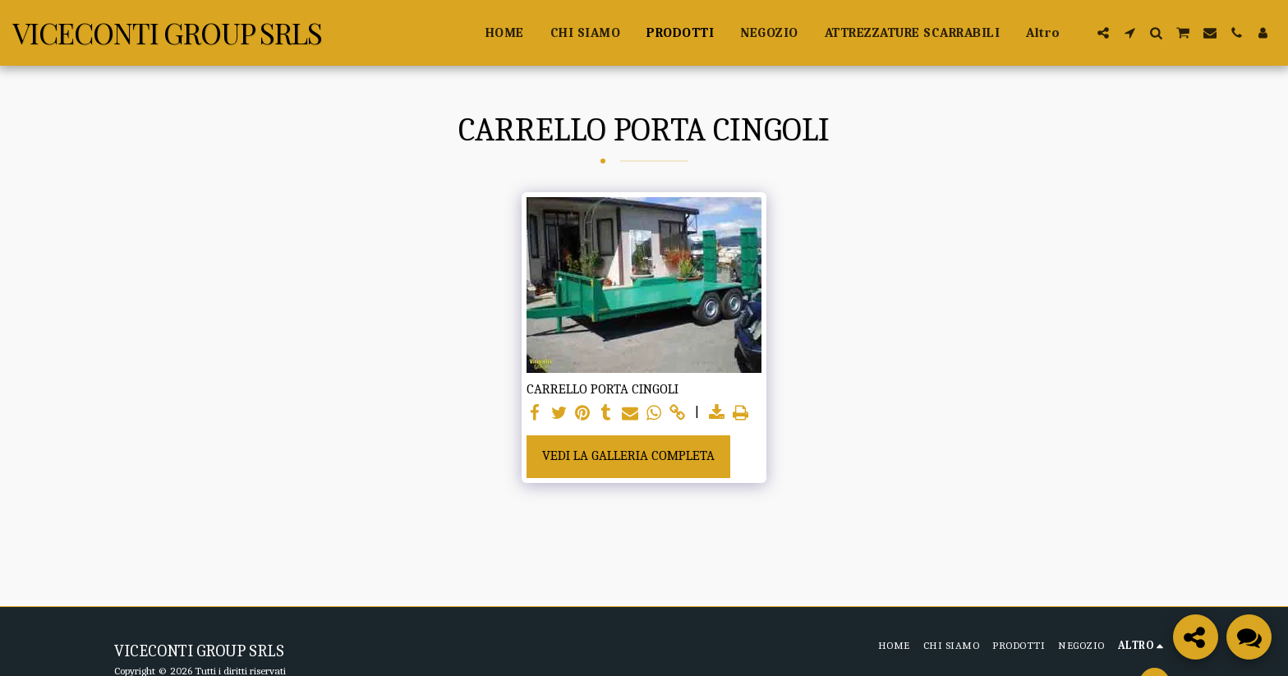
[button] (1103, 32)
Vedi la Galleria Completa (628, 455)
